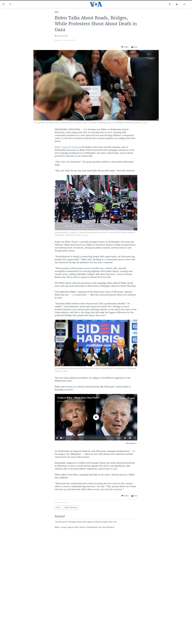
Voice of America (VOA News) (72, 401)
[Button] (124, 47)
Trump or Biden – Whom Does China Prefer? (78, 398)
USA (56, 12)
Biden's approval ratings (66, 147)
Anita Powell (62, 36)
